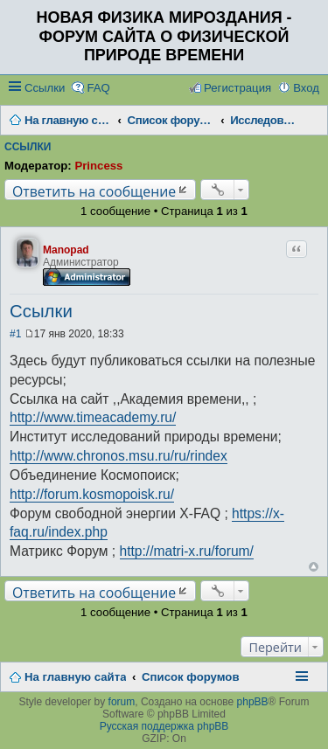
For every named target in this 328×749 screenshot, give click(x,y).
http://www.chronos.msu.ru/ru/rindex (118, 455)
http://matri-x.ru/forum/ (187, 551)
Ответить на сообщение (94, 191)
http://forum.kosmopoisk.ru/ (92, 494)
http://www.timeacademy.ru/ (93, 417)
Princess (98, 165)
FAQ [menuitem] (98, 87)
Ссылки (44, 87)
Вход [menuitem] (306, 87)
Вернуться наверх (313, 567)
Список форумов (190, 676)
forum (122, 702)
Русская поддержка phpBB (164, 726)
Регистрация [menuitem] (237, 87)
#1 (15, 334)
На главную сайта (75, 676)
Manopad (66, 250)
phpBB (253, 702)
